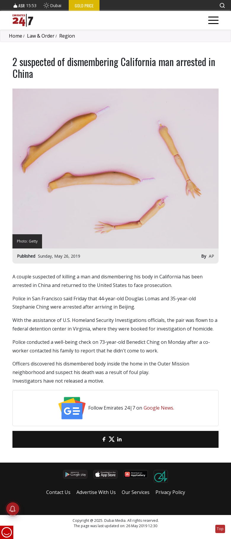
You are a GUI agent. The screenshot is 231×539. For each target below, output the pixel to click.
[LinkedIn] (119, 439)
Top (220, 528)
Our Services (136, 492)
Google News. (159, 408)
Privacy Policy (170, 492)
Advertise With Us (96, 492)
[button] (222, 5)
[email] (96, 439)
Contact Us (58, 492)
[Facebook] (104, 439)
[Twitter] (112, 439)
